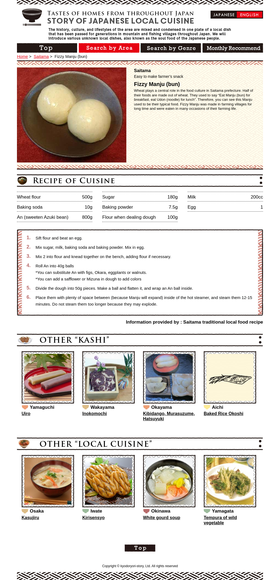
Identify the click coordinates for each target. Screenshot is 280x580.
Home (22, 56)
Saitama (41, 56)
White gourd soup (161, 517)
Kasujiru (30, 517)
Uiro (26, 413)
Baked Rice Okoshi (223, 413)
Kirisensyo (93, 517)
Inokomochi (94, 413)
